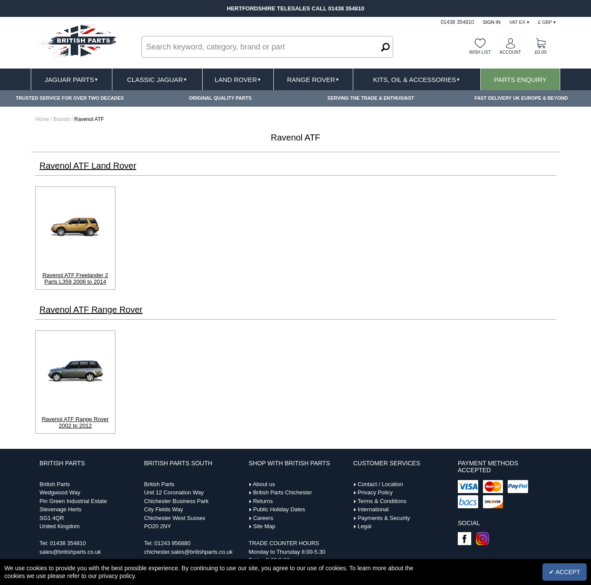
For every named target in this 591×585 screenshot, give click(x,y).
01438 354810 (68, 543)
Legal (364, 526)
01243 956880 (172, 543)
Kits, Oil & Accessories (416, 79)
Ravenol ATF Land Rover (87, 165)
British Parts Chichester (282, 492)
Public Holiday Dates (279, 509)
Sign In (491, 22)
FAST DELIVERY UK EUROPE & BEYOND (521, 98)
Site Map (264, 526)
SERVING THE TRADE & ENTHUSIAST (371, 98)
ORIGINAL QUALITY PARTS (220, 98)
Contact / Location (380, 484)
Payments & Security (384, 518)
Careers (263, 518)
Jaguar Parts (71, 79)
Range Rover (313, 79)
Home (42, 119)
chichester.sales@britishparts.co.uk (188, 552)
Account (510, 52)
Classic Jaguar (157, 79)
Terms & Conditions (382, 501)
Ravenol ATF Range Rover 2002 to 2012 (75, 422)
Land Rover (238, 79)
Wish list (480, 52)
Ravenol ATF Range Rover (91, 309)
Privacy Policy (375, 492)
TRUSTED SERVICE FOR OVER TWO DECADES (70, 98)
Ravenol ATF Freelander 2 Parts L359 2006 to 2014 (75, 278)
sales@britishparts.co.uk (70, 552)
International (373, 509)
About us (264, 484)
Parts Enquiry (520, 79)
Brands (61, 119)
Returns (263, 501)
